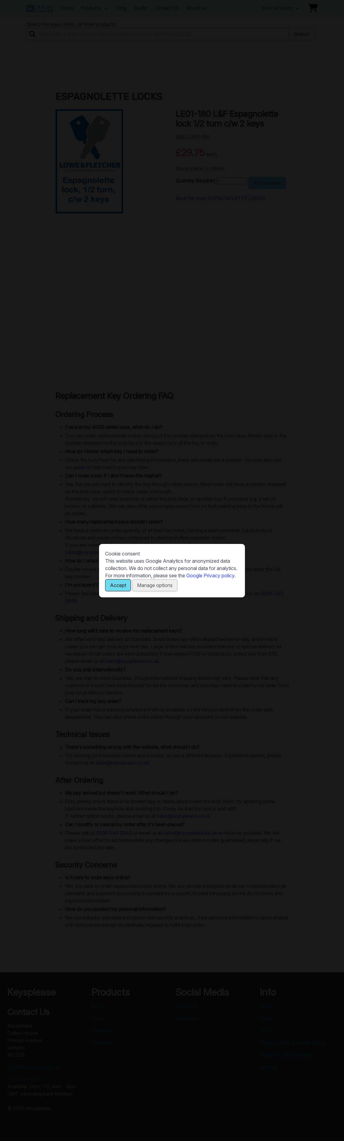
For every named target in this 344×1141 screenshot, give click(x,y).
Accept (118, 585)
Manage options (155, 585)
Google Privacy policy (210, 575)
